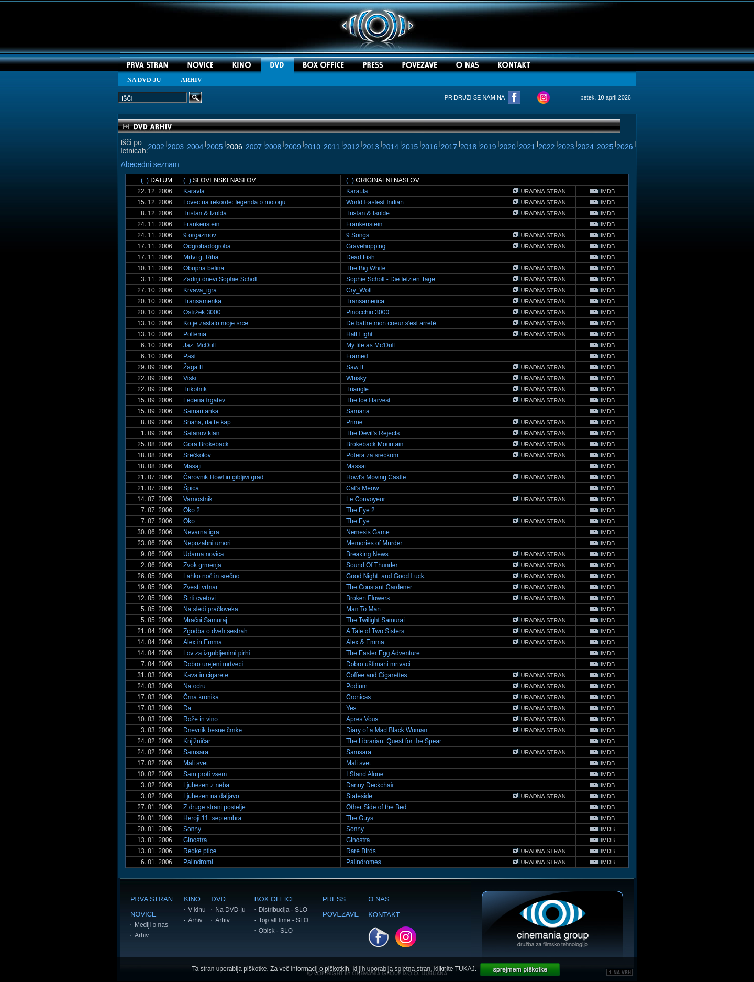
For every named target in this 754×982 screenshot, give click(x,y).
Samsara (195, 752)
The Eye (358, 521)
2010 (312, 146)
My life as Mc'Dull (370, 345)
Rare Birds (361, 851)
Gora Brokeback (206, 444)
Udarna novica (203, 554)
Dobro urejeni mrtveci (213, 664)
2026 (624, 146)
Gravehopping (365, 246)
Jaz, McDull (199, 345)
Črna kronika (201, 697)
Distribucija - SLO (283, 909)
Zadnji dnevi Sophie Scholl (220, 279)
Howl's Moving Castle (376, 477)
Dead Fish (360, 257)
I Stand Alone (364, 774)
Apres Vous (362, 719)
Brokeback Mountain (374, 444)
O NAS (378, 899)
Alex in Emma (202, 642)
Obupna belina (203, 268)
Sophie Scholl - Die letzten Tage (390, 279)
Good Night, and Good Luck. (386, 576)
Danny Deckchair (370, 785)
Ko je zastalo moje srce (215, 323)
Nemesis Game (368, 532)
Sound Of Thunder (372, 565)
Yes (351, 708)
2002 (156, 146)
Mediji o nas (151, 925)
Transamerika (202, 301)
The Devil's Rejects (373, 433)
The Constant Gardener (379, 587)
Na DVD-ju (230, 909)
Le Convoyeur (365, 499)
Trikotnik (195, 389)
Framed (357, 356)
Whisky (356, 378)
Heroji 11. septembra (212, 818)
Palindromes (363, 862)
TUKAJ (465, 969)
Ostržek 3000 (201, 312)
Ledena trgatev (204, 400)
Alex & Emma (365, 642)
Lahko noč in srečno (211, 576)
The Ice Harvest (368, 400)
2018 (468, 146)
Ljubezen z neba (206, 785)
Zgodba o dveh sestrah (215, 631)
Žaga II (193, 367)
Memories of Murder (374, 543)
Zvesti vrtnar (200, 587)
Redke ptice (199, 851)
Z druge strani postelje (214, 807)
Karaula (357, 191)
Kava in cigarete (205, 675)
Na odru (194, 686)
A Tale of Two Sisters (375, 631)
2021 (527, 146)
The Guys (359, 818)
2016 (430, 146)
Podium (357, 686)
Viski (189, 378)
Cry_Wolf (359, 290)
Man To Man (363, 609)
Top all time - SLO (283, 920)
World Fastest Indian (375, 202)
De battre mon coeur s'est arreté (391, 323)
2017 (449, 146)
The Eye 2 (360, 510)
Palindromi (198, 862)
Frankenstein (201, 224)
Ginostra (195, 840)
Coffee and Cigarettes (376, 675)
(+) (145, 180)
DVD (218, 899)
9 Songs (357, 235)
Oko (189, 521)
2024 (586, 146)
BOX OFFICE (275, 899)
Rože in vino (200, 719)
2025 (605, 146)
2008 (273, 146)
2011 (332, 146)
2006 (234, 146)
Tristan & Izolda (205, 213)
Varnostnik (198, 499)
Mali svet (195, 763)
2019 (488, 146)
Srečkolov (197, 455)
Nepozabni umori (207, 543)
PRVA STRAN (151, 899)
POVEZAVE (341, 914)
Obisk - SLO (276, 930)
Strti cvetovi (199, 598)
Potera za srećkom (372, 455)
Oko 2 (191, 510)
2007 (254, 146)
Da (187, 708)
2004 (195, 146)
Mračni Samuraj (205, 620)
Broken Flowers (368, 598)
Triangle (357, 389)
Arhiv (142, 935)
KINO (192, 899)
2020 (508, 146)
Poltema (194, 334)
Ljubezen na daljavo (211, 796)
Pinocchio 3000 (367, 312)
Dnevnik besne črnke (212, 730)
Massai (356, 466)
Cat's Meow (362, 488)
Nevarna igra (201, 532)
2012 (351, 146)
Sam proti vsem (205, 774)
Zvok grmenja (202, 565)
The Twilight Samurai (375, 620)
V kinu (196, 909)
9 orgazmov (199, 235)
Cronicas (358, 697)
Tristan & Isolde (368, 213)
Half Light (359, 334)
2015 (410, 146)
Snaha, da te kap (207, 422)
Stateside (359, 796)
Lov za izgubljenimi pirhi (216, 653)
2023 (566, 146)
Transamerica (365, 301)
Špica (191, 488)
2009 (293, 146)
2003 (176, 146)
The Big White (365, 268)
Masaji (192, 466)
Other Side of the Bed (376, 807)
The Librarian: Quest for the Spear (393, 741)
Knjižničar (196, 741)
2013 (371, 146)
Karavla (194, 191)
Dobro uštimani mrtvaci (378, 664)
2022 (546, 146)
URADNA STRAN (539, 191)
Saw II (354, 367)
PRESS (334, 899)
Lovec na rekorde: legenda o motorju (234, 202)
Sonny (192, 829)
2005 (214, 146)
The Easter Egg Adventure (383, 653)
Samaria (358, 411)
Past (189, 356)
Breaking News (367, 554)
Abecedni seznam (149, 164)
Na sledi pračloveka (210, 609)
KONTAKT (384, 915)
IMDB (602, 191)
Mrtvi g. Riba (200, 257)
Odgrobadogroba (207, 246)
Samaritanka (200, 411)
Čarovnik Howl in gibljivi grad (223, 477)
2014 (390, 146)
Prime (354, 422)
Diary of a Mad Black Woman (386, 730)
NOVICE (143, 914)
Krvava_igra (200, 290)
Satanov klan (201, 433)
